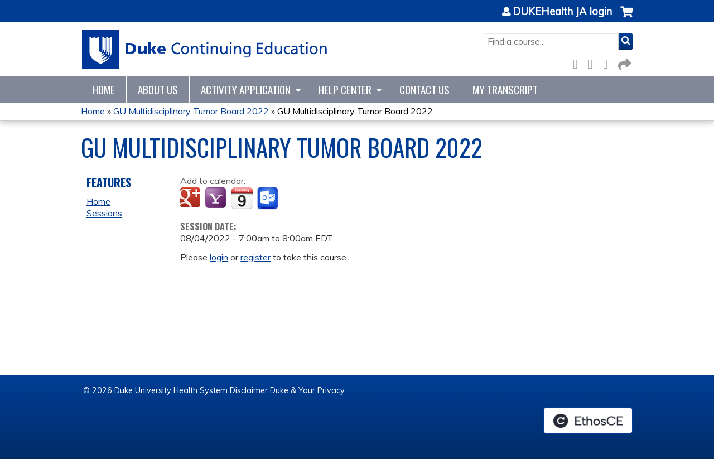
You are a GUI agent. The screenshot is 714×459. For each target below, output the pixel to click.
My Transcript (505, 89)
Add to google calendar (191, 198)
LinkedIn (608, 62)
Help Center (345, 89)
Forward (623, 62)
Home (104, 89)
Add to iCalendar (241, 198)
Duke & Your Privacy (307, 390)
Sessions (104, 213)
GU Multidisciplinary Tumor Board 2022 (191, 111)
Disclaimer (249, 390)
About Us (158, 89)
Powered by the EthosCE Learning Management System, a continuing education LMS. (588, 420)
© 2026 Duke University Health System (155, 390)
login (219, 257)
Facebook (578, 62)
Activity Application (246, 89)
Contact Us (424, 89)
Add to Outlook (268, 198)
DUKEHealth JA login (562, 12)
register (255, 257)
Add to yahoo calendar (216, 198)
